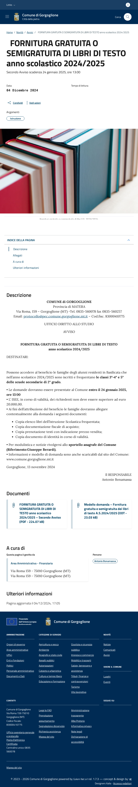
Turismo (75, 687)
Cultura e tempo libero (50, 676)
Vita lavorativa (78, 692)
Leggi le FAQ (45, 710)
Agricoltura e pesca (49, 644)
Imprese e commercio (82, 655)
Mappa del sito (46, 737)
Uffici (9, 655)
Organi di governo (15, 644)
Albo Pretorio (78, 721)
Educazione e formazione (52, 681)
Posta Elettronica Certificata (15, 742)
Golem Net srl (80, 779)
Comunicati (109, 650)
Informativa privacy (81, 726)
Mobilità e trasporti (81, 660)
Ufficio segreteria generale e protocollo (20, 734)
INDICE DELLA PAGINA (21, 240)
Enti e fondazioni (15, 660)
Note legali (76, 731)
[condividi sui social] (15, 103)
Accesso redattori (122, 783)
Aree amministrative (17, 650)
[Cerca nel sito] (128, 17)
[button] (11, 4)
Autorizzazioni (46, 666)
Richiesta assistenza (50, 731)
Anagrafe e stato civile (50, 655)
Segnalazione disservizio (52, 726)
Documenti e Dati (15, 676)
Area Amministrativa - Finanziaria (32, 563)
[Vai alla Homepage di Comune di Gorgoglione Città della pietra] (37, 17)
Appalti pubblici (46, 660)
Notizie (107, 644)
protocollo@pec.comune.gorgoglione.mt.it (56, 316)
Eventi (107, 682)
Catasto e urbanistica (50, 671)
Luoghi (107, 677)
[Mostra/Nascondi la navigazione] (7, 16)
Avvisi (107, 655)
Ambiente (44, 650)
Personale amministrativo (20, 671)
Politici (9, 666)
